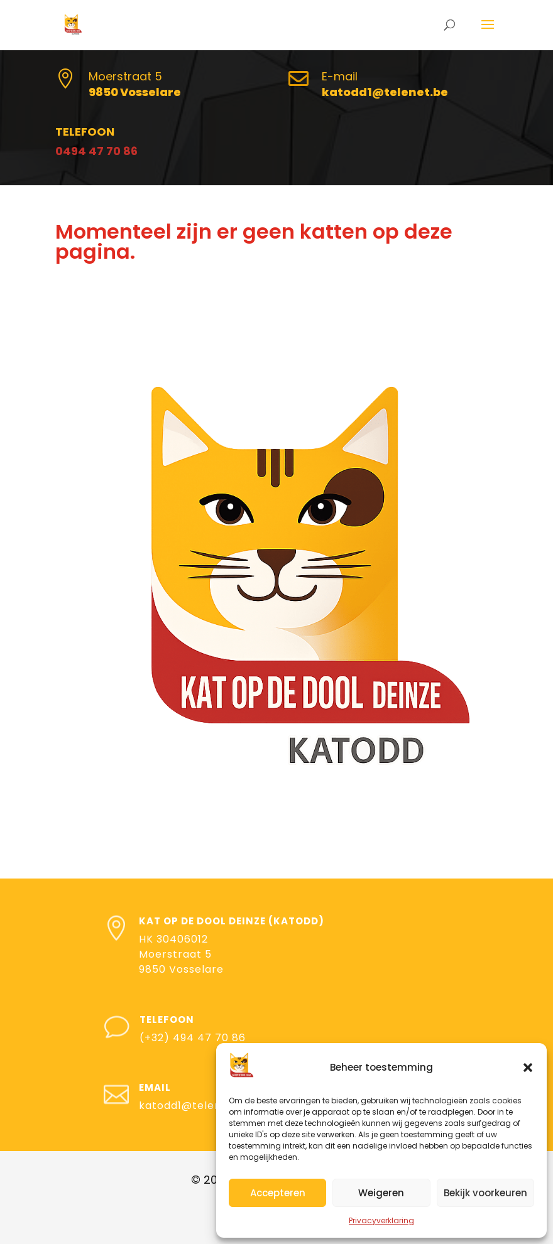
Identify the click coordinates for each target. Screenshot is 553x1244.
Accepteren (277, 1192)
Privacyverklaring (381, 1220)
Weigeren (381, 1192)
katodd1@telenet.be (194, 1105)
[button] (528, 1067)
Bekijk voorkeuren (485, 1192)
